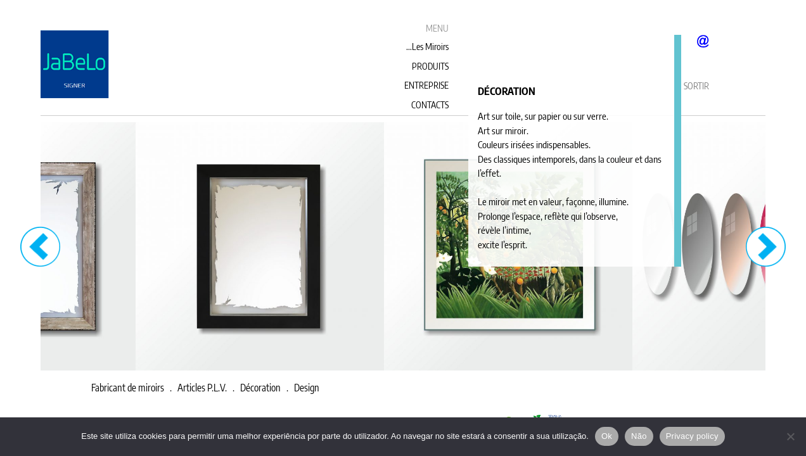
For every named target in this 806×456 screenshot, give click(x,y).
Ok (606, 436)
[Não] (790, 436)
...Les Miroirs (427, 46)
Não (639, 436)
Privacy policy (692, 436)
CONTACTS (430, 104)
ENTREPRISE (426, 85)
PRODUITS (430, 66)
